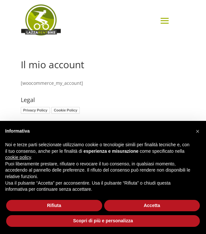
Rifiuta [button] (54, 205)
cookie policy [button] (18, 157)
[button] (197, 131)
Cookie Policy (65, 110)
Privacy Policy (35, 110)
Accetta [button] (152, 205)
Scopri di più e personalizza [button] (103, 220)
